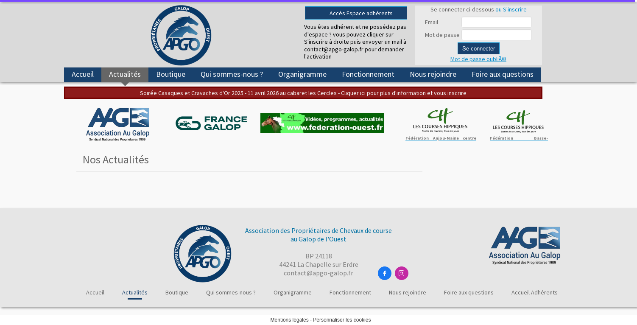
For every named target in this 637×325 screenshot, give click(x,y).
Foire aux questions (503, 74)
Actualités (125, 74)
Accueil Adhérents (534, 292)
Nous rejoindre (433, 74)
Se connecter (478, 48)
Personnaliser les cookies (342, 320)
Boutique (170, 74)
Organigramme (302, 74)
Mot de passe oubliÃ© (478, 59)
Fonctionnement (368, 74)
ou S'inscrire (511, 9)
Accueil (83, 74)
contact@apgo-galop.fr (318, 273)
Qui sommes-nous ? (232, 74)
